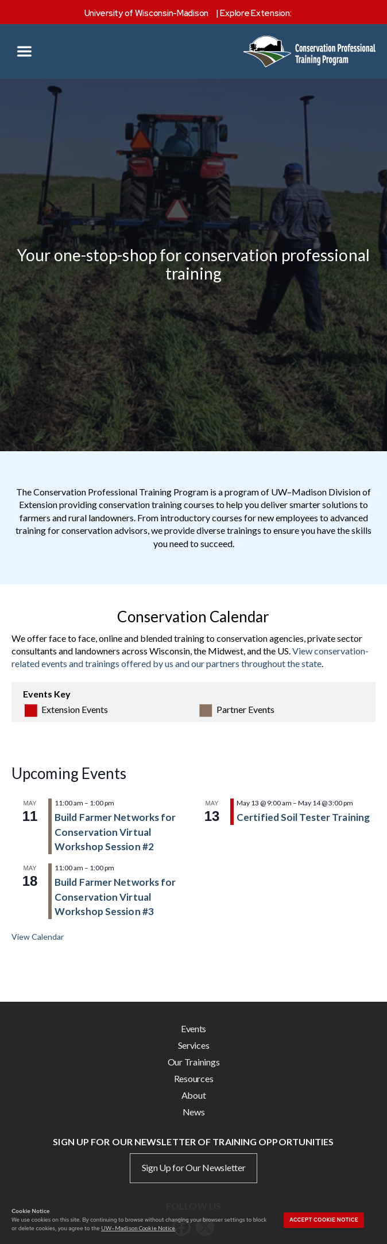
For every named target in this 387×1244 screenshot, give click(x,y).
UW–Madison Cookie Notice (138, 1227)
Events (193, 1028)
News (194, 1111)
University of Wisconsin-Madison (146, 13)
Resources (194, 1078)
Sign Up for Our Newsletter (194, 1167)
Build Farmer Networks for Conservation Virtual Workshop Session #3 (115, 896)
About (193, 1095)
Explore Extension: (255, 13)
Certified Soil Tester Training (303, 817)
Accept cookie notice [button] (323, 1219)
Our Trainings (194, 1061)
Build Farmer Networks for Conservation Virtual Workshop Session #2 (115, 831)
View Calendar (37, 936)
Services (194, 1045)
